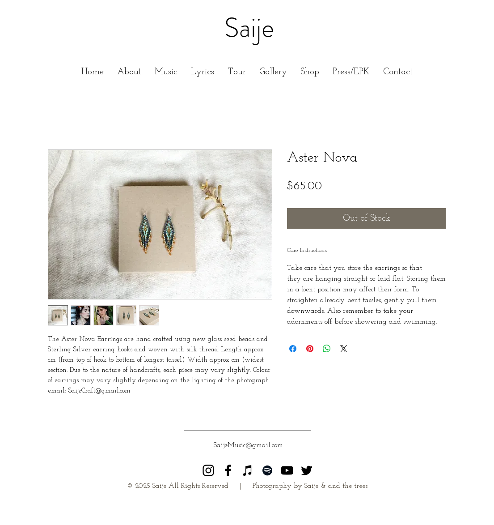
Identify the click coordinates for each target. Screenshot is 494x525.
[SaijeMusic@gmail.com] (248, 445)
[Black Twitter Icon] (306, 470)
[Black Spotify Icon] (267, 470)
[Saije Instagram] (208, 470)
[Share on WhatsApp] (326, 348)
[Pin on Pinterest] (309, 348)
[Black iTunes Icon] (247, 470)
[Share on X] (343, 348)
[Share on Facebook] (292, 348)
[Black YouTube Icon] (287, 470)
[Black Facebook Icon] (228, 470)
